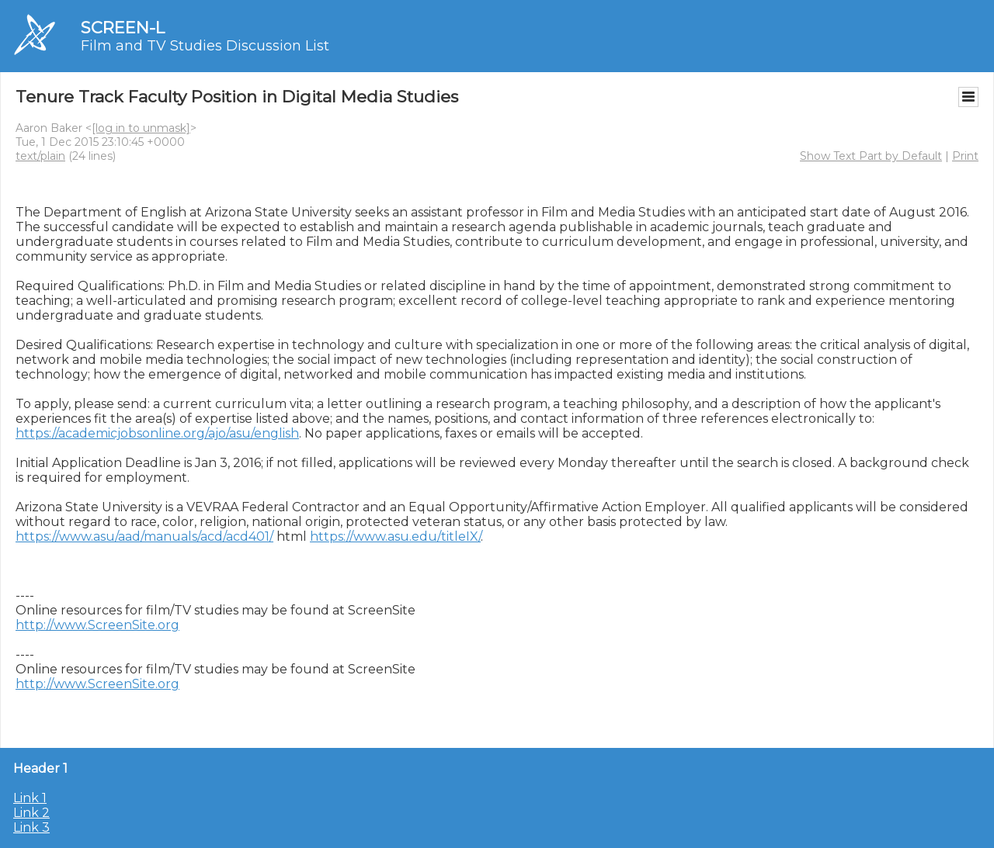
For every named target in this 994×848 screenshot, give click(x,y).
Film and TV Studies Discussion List (205, 45)
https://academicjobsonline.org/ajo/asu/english (157, 433)
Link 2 (31, 812)
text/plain (40, 156)
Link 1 (30, 798)
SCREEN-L (123, 27)
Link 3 (31, 827)
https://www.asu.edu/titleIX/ (395, 536)
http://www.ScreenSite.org (97, 625)
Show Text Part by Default (871, 156)
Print (965, 156)
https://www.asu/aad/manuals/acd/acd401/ (144, 536)
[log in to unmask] (141, 128)
